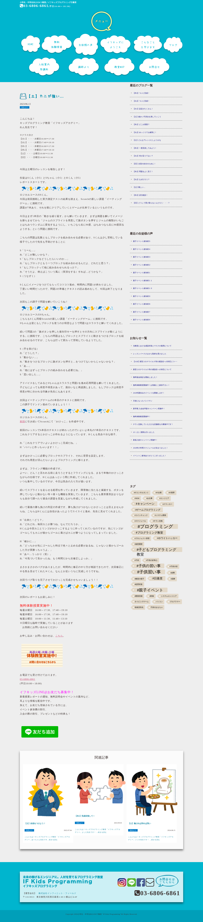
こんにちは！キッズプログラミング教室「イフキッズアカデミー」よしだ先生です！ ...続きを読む (97, 831)
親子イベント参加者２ (142, 265)
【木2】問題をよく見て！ (143, 171)
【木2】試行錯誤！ (140, 195)
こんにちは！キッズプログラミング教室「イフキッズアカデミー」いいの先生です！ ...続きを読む (151, 838)
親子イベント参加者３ (142, 257)
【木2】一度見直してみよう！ (145, 148)
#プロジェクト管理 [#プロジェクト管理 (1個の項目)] (142, 538)
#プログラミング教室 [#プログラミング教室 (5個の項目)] (149, 532)
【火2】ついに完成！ (141, 101)
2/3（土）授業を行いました (143, 432)
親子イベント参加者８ (142, 304)
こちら (59, 636)
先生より (24, 107)
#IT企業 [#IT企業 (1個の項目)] (159, 492)
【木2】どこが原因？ (141, 124)
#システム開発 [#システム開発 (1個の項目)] (160, 515)
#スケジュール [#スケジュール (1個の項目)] (140, 521)
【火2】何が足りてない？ (143, 156)
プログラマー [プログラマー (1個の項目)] (175, 602)
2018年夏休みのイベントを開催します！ (148, 393)
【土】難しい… (139, 187)
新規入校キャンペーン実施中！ (145, 440)
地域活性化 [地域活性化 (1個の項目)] (139, 607)
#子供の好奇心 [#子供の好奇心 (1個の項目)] (151, 560)
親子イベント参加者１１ (142, 280)
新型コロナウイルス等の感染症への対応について (152, 369)
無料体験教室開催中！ (142, 416)
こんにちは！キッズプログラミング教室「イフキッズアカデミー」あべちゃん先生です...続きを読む (47, 838)
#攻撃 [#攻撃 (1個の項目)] (172, 573)
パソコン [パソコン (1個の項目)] (159, 602)
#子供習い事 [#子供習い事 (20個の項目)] (149, 572)
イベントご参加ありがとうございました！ (149, 456)
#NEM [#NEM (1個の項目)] (137, 498)
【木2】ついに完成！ (141, 93)
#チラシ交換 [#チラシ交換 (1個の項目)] (158, 521)
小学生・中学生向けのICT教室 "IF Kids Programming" (99, 914)
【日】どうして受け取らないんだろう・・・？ (151, 203)
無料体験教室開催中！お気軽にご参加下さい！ (151, 385)
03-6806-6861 (34, 6)
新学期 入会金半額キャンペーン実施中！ (149, 408)
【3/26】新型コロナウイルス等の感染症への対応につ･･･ (155, 361)
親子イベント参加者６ (142, 320)
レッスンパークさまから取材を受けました (149, 354)
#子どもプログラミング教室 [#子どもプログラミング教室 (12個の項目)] (157, 550)
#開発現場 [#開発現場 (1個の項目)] (138, 596)
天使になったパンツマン (142, 401)
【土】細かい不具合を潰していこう (147, 117)
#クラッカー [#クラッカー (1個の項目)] (167, 504)
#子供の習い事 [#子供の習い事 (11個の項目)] (148, 566)
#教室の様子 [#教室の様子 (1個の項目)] (139, 579)
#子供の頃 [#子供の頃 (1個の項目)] (173, 566)
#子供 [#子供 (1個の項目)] (137, 560)
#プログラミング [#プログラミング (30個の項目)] (155, 526)
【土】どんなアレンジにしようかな (147, 140)
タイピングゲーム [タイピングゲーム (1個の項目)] (142, 602)
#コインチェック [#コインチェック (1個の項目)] (141, 515)
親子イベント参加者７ (142, 312)
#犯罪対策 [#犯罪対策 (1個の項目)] (138, 584)
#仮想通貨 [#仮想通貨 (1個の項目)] (138, 544)
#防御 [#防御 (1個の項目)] (152, 596)
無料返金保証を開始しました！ (145, 377)
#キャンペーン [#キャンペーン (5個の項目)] (145, 503)
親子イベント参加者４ (142, 249)
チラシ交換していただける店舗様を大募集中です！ (153, 424)
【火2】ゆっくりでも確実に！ (145, 132)
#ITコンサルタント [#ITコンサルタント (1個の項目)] (141, 492)
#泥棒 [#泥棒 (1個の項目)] (173, 579)
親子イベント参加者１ (142, 273)
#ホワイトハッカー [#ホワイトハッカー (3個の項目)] (167, 538)
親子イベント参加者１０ (142, 288)
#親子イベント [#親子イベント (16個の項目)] (150, 590)
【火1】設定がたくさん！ (143, 109)
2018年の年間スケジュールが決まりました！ (150, 448)
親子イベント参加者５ (142, 241)
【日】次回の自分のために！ (144, 164)
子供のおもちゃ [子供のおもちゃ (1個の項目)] (157, 607)
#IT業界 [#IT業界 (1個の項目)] (171, 492)
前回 (22, 421)
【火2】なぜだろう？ (141, 179)
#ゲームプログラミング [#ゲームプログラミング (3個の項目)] (147, 509)
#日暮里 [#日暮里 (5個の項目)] (157, 578)
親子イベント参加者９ (142, 296)
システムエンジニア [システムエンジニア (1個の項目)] (169, 596)
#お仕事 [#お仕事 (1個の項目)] (149, 498)
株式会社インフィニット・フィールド (57, 893)
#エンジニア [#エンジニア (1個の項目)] (164, 498)
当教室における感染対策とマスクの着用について (152, 346)
